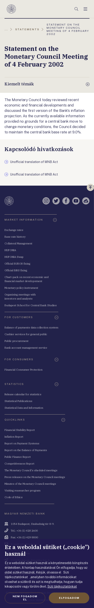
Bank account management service (26, 347)
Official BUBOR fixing (17, 263)
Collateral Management (18, 243)
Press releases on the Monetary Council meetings (35, 477)
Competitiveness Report (19, 463)
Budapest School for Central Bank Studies (31, 305)
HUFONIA (10, 250)
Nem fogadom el (25, 598)
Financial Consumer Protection (23, 369)
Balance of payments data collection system (31, 327)
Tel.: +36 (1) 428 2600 (24, 530)
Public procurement (16, 341)
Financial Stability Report (20, 430)
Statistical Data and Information (24, 407)
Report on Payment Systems (22, 443)
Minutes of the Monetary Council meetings (30, 483)
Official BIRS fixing (16, 270)
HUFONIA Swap (14, 256)
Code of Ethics (14, 497)
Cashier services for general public (26, 334)
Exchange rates (14, 230)
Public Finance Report (18, 456)
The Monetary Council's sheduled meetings (31, 470)
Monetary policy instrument (21, 287)
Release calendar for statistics (23, 394)
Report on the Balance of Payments (26, 450)
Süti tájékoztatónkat (62, 586)
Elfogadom (69, 597)
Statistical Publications (18, 401)
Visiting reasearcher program (22, 490)
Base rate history (15, 236)
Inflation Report (14, 436)
